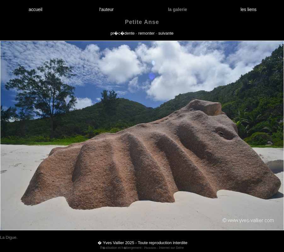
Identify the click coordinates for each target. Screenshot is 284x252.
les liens (248, 9)
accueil (35, 9)
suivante (165, 33)
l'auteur (106, 9)
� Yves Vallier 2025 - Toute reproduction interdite (142, 242)
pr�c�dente (123, 33)
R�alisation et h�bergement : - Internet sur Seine (142, 247)
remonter (146, 33)
